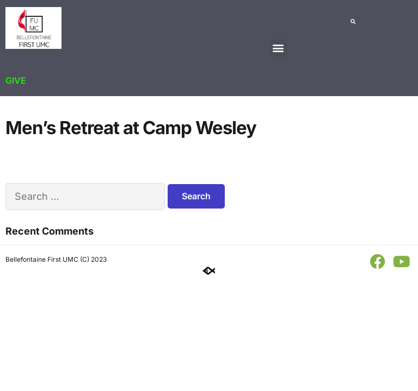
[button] (278, 48)
